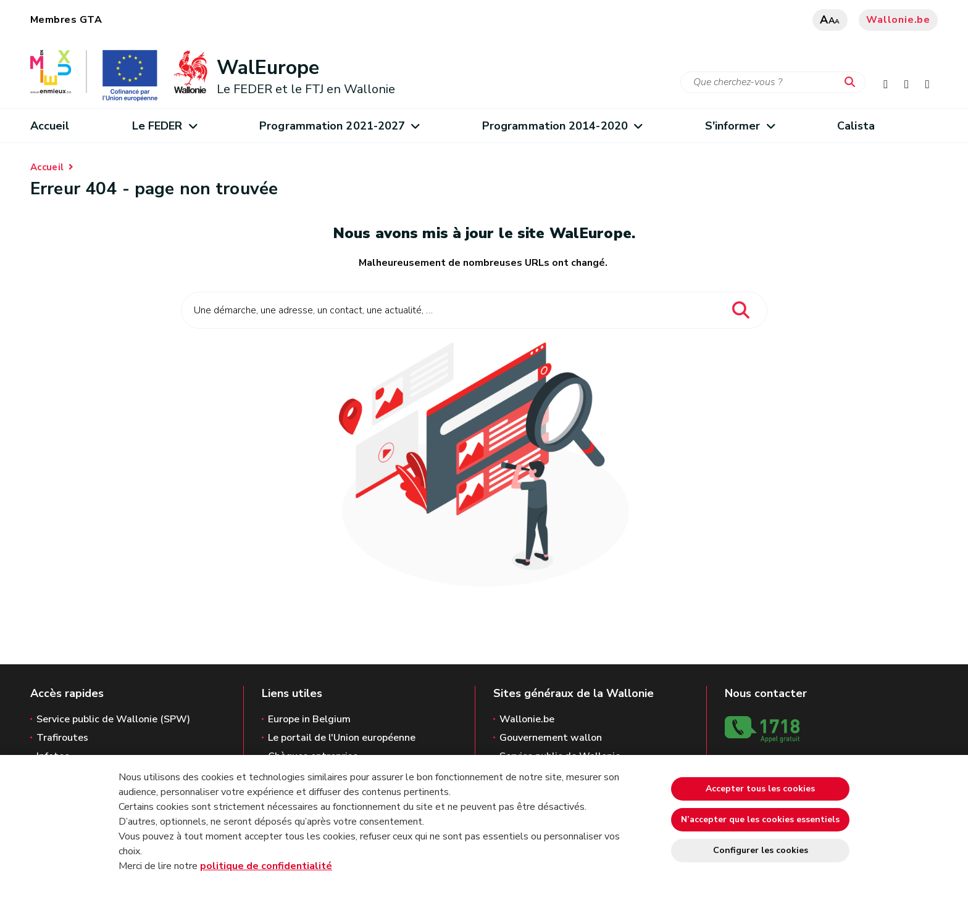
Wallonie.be (898, 20)
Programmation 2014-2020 (562, 125)
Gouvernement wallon (550, 738)
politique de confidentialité (266, 866)
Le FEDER (164, 125)
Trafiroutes (62, 738)
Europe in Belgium (309, 719)
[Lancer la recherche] (853, 82)
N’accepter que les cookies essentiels (760, 819)
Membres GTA (66, 20)
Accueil (49, 125)
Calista (856, 125)
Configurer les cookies (760, 850)
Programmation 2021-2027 (339, 125)
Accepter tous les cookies (760, 788)
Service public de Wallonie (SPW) (113, 719)
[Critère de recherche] (773, 82)
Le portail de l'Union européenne (341, 738)
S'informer (739, 125)
